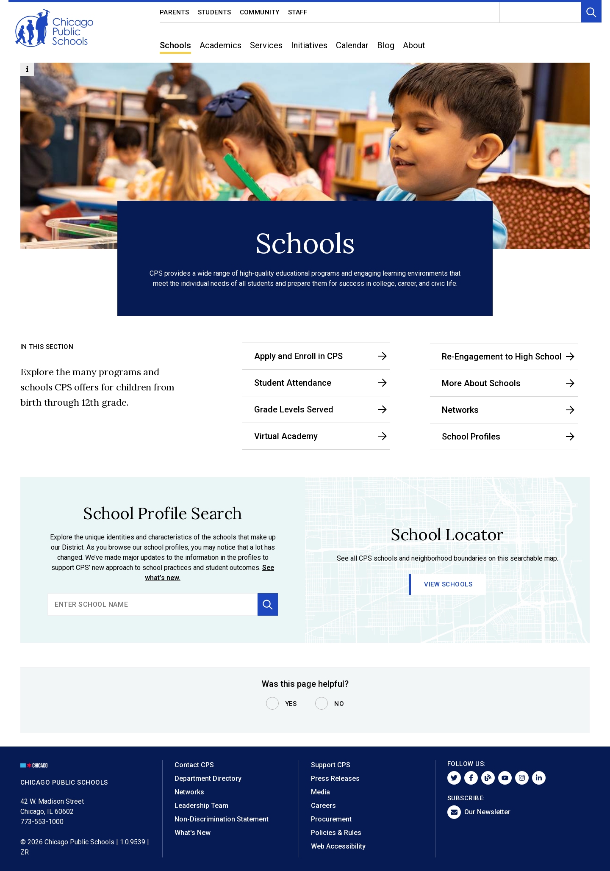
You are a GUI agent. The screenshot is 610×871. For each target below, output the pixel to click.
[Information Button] (27, 69)
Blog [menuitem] (385, 45)
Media (320, 792)
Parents (174, 12)
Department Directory (208, 778)
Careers (323, 806)
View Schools (448, 584)
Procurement (331, 819)
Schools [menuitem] (175, 45)
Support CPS (330, 765)
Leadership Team (201, 806)
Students (214, 12)
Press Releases (335, 778)
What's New (193, 833)
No (339, 704)
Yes (291, 704)
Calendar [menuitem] (352, 45)
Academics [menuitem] (220, 45)
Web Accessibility (338, 846)
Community (260, 12)
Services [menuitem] (266, 45)
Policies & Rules (336, 833)
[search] (152, 604)
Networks (189, 792)
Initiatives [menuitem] (309, 45)
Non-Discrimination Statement (222, 819)
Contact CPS (194, 765)
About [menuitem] (414, 45)
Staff (298, 12)
